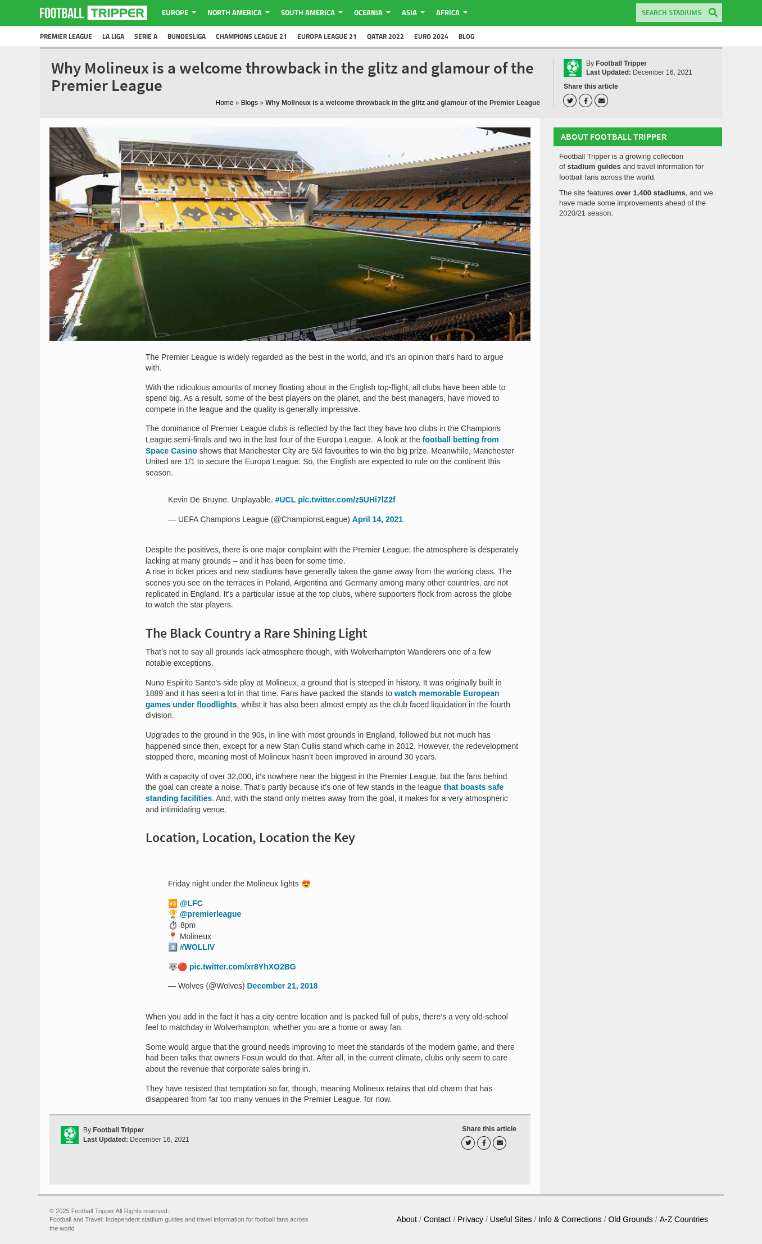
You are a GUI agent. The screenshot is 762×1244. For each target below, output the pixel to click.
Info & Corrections (569, 1219)
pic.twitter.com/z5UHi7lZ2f (346, 499)
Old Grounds (630, 1219)
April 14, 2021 (377, 519)
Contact (437, 1219)
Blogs (249, 103)
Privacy (470, 1219)
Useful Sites (511, 1219)
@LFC (191, 903)
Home (225, 103)
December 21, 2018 (282, 985)
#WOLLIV (197, 947)
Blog (466, 36)
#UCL (285, 499)
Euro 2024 (431, 36)
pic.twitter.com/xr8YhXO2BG (242, 966)
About (406, 1219)
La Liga (113, 36)
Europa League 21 (327, 36)
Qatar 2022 (385, 36)
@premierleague (210, 913)
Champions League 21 (251, 36)
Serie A (145, 36)
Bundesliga (186, 36)
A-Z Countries (684, 1219)
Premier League (66, 36)
